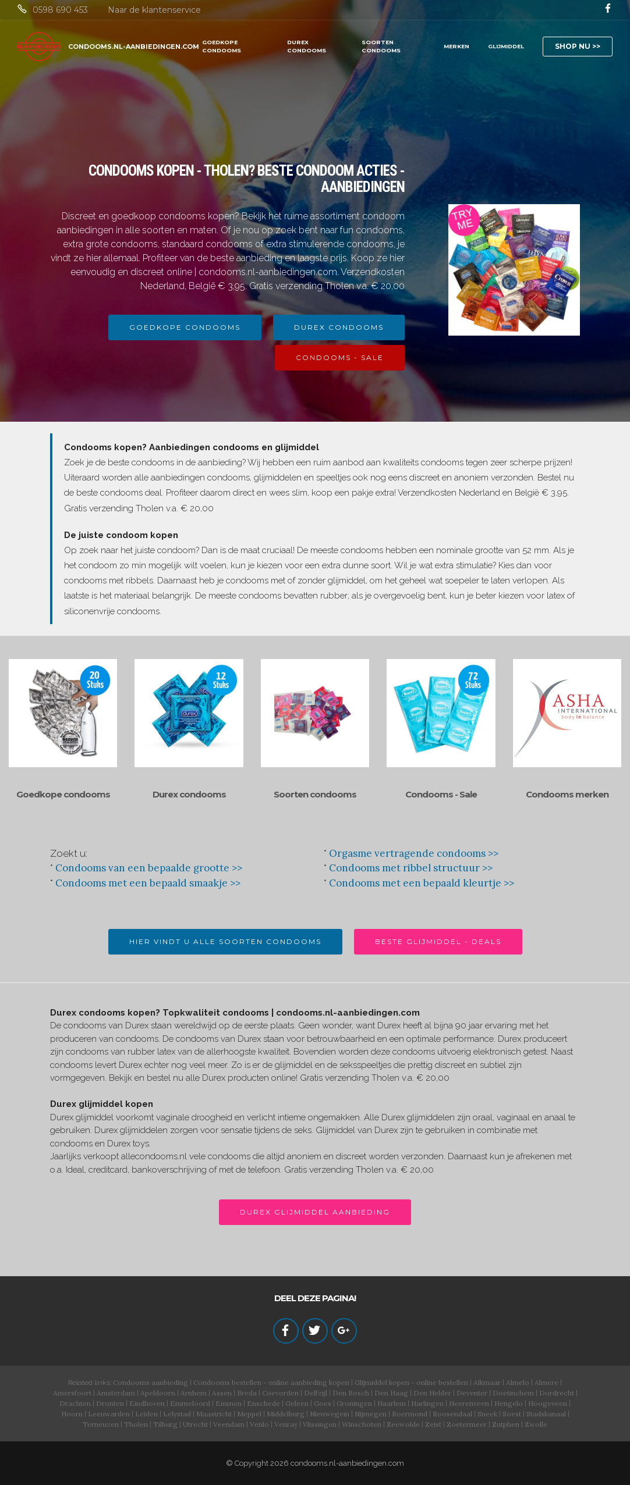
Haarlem (391, 1403)
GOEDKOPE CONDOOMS (221, 46)
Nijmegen (371, 1413)
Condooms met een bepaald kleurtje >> (421, 883)
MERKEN (456, 46)
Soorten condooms (315, 794)
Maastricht (214, 1413)
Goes (322, 1403)
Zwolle (536, 1424)
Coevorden (280, 1392)
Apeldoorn (157, 1392)
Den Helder (432, 1392)
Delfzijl (315, 1392)
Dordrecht (556, 1392)
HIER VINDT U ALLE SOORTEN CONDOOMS (225, 941)
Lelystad (177, 1413)
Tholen (136, 1424)
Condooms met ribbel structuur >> (411, 867)
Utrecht (195, 1424)
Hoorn (72, 1413)
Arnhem (193, 1392)
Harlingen (427, 1403)
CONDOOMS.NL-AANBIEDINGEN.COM (133, 46)
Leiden (146, 1413)
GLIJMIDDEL (506, 46)
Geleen (297, 1403)
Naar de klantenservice (154, 10)
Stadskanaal (546, 1413)
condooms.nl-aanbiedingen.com (347, 1463)
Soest (511, 1413)
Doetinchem (513, 1392)
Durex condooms (189, 794)
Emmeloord (190, 1403)
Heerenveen (469, 1403)
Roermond (409, 1413)
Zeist (433, 1424)
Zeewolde (403, 1424)
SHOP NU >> (577, 46)
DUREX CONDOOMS (306, 46)
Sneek (487, 1413)
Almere (546, 1382)
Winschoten (361, 1424)
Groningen (354, 1403)
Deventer (471, 1392)
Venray (286, 1424)
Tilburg (165, 1424)
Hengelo (508, 1403)
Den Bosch (350, 1392)
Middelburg (286, 1413)
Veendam (229, 1424)
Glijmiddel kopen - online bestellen (411, 1382)
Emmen (228, 1403)
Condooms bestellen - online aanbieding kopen (271, 1382)
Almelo (517, 1382)
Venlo (259, 1424)
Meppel (249, 1413)
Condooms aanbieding (150, 1382)
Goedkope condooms (63, 794)
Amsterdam (116, 1392)
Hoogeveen (547, 1403)
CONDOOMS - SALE (340, 357)
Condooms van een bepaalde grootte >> (148, 867)
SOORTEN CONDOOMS (381, 46)
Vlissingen (320, 1424)
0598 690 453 (60, 10)
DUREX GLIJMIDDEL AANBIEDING (315, 1212)
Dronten (110, 1403)
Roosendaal (452, 1413)
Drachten (75, 1403)
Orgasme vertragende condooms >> (413, 853)
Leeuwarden (109, 1413)
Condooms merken (567, 794)
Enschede (263, 1403)
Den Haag (391, 1392)
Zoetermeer (467, 1424)
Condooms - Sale (441, 794)
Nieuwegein (329, 1413)
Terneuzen (101, 1424)
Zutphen (505, 1424)
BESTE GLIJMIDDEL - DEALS (438, 941)
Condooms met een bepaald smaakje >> (147, 883)
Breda (247, 1392)
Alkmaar (487, 1382)
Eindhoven (147, 1403)
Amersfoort (72, 1392)
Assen (222, 1392)
